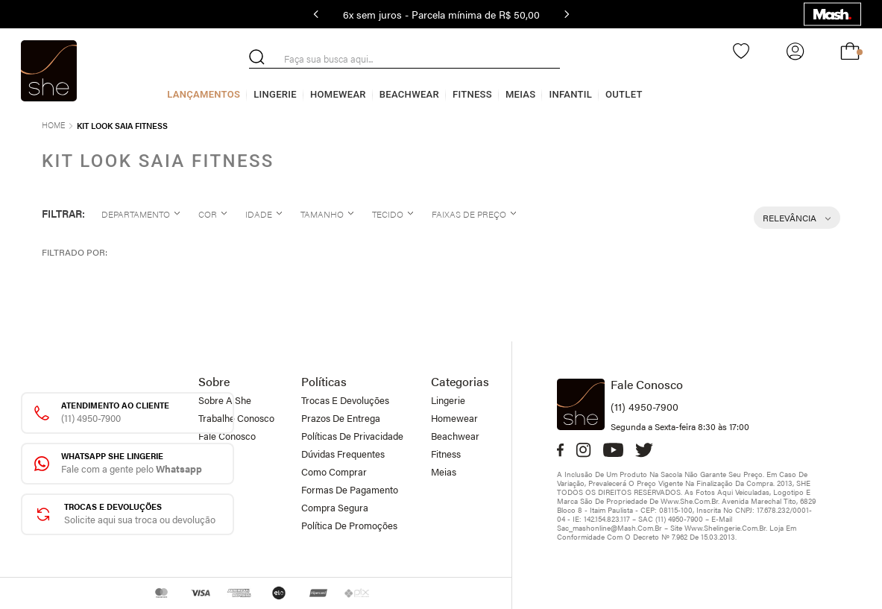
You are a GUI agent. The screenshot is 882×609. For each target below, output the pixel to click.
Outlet (624, 94)
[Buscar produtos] (257, 57)
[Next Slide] (566, 14)
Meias (520, 94)
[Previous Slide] (316, 14)
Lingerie (275, 94)
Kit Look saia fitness (122, 125)
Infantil (570, 94)
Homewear (338, 94)
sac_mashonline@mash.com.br (609, 528)
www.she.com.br (689, 501)
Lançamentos (203, 94)
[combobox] (404, 59)
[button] (139, 214)
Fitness (472, 94)
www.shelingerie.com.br (725, 528)
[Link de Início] (53, 123)
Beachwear (409, 94)
